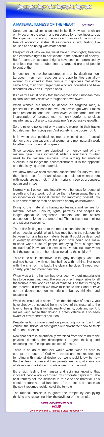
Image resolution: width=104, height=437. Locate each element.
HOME (56, 406)
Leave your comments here (56, 402)
